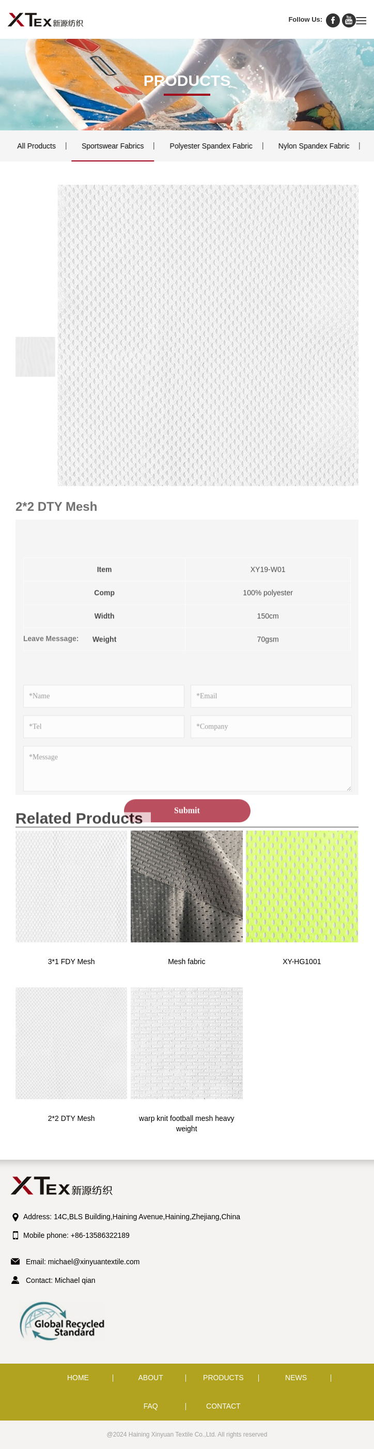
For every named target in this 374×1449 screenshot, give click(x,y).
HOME (78, 1377)
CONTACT (223, 1406)
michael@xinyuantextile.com (94, 1262)
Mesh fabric (186, 961)
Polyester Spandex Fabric (203, 146)
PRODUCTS (223, 1377)
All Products (28, 146)
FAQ (151, 1406)
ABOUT (150, 1377)
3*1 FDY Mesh (71, 961)
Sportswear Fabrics (105, 146)
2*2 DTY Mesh (71, 1118)
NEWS (296, 1377)
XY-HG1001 (302, 961)
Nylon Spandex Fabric (306, 146)
